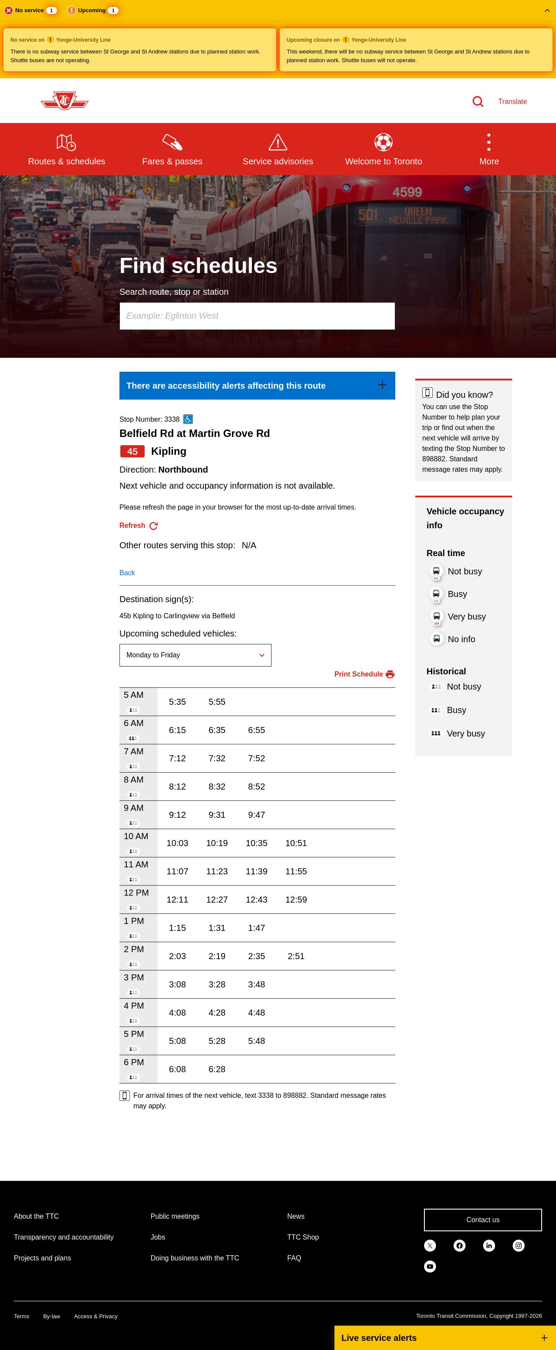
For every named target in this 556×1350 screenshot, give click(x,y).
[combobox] (257, 316)
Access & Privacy (95, 1316)
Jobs (158, 1237)
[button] (278, 39)
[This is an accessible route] (188, 419)
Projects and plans (42, 1258)
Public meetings (175, 1216)
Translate (512, 101)
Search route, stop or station (173, 292)
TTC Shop (303, 1237)
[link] (257, 386)
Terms (21, 1316)
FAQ (294, 1258)
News (295, 1216)
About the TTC (36, 1216)
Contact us (483, 1219)
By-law (51, 1316)
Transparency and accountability (64, 1237)
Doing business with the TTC (195, 1258)
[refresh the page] (139, 525)
